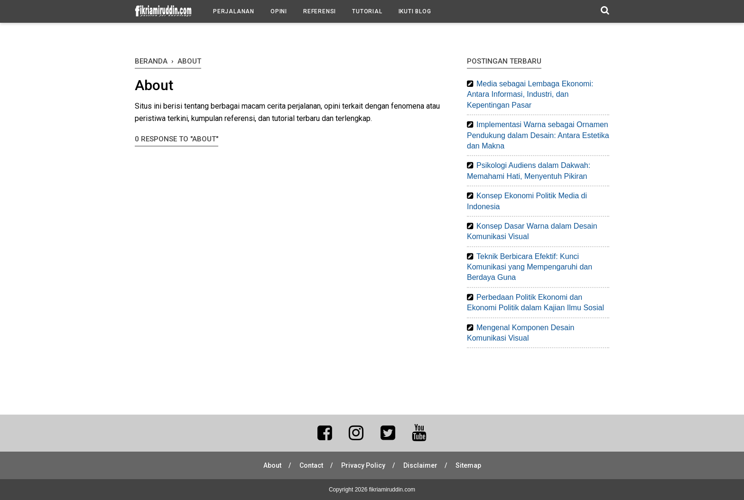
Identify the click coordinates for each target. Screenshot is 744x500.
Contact (311, 465)
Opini (278, 11)
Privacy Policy (363, 465)
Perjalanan (233, 11)
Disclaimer (420, 465)
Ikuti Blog (415, 11)
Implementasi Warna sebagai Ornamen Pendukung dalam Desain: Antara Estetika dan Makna (538, 135)
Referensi (319, 11)
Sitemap (468, 465)
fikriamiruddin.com (392, 489)
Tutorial (367, 11)
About (272, 465)
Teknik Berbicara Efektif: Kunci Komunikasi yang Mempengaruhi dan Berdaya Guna (529, 267)
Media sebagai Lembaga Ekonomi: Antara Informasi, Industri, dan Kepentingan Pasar (530, 94)
